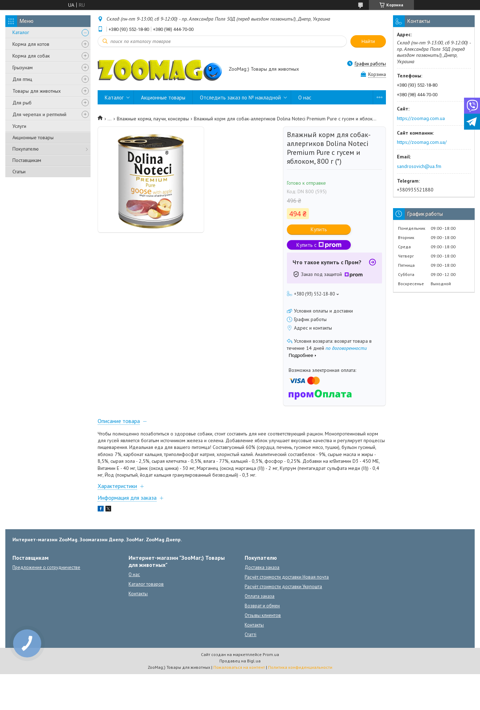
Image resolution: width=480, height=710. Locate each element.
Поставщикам (26, 160)
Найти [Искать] (368, 41)
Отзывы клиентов (263, 615)
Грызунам (22, 67)
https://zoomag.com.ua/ (422, 142)
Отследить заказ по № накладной (240, 97)
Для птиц (22, 79)
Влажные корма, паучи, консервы (153, 118)
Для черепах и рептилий (39, 114)
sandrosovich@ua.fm (419, 166)
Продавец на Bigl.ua (240, 660)
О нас (304, 97)
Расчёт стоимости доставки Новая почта (287, 577)
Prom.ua (271, 654)
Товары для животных (36, 91)
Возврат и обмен (262, 606)
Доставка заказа (262, 567)
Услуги (19, 126)
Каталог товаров (146, 584)
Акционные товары (33, 137)
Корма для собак (31, 56)
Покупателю (25, 149)
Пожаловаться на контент (239, 667)
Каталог (20, 32)
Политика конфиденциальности (300, 667)
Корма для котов (30, 44)
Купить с (319, 245)
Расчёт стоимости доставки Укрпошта (283, 587)
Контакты (138, 594)
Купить (319, 229)
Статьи (19, 171)
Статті (250, 635)
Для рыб (22, 102)
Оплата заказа (259, 596)
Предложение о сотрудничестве (46, 567)
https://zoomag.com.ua (421, 118)
